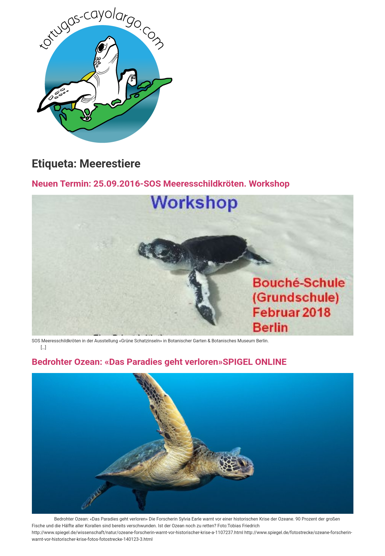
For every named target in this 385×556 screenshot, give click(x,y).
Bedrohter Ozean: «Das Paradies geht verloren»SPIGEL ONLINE (159, 361)
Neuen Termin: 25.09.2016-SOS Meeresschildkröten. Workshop (161, 183)
